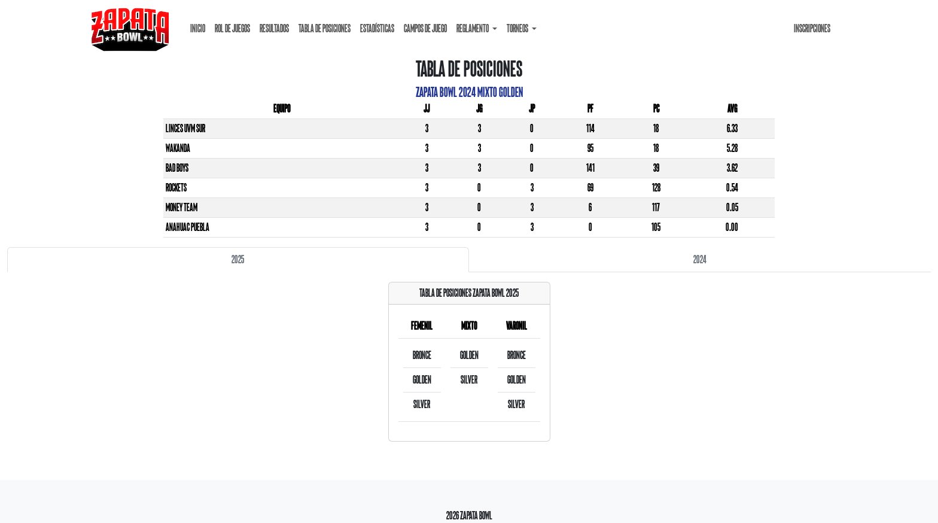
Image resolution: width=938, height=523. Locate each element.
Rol (232, 28)
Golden (422, 379)
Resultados (274, 28)
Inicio (197, 28)
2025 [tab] (238, 259)
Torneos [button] (518, 28)
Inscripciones (812, 28)
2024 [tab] (699, 259)
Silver (421, 404)
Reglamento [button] (473, 28)
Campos (425, 28)
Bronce (422, 355)
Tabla (325, 28)
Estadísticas (377, 28)
